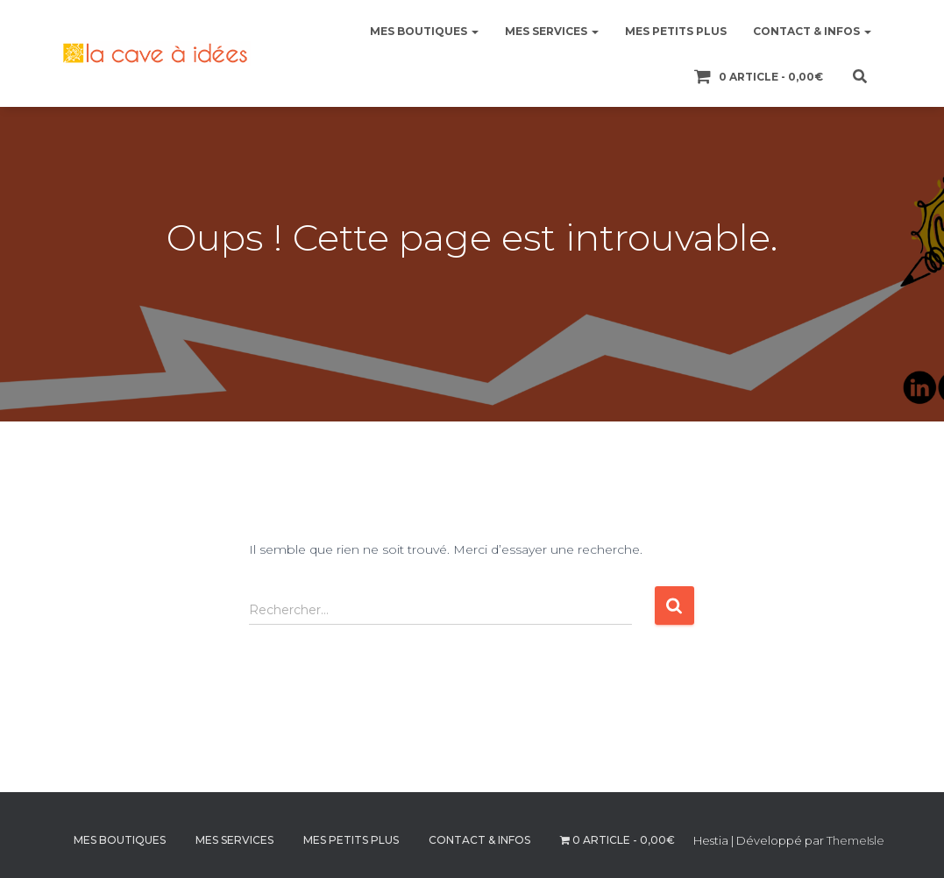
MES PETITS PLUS (676, 31)
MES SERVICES (552, 31)
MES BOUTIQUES (424, 31)
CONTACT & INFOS (812, 31)
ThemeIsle (855, 840)
